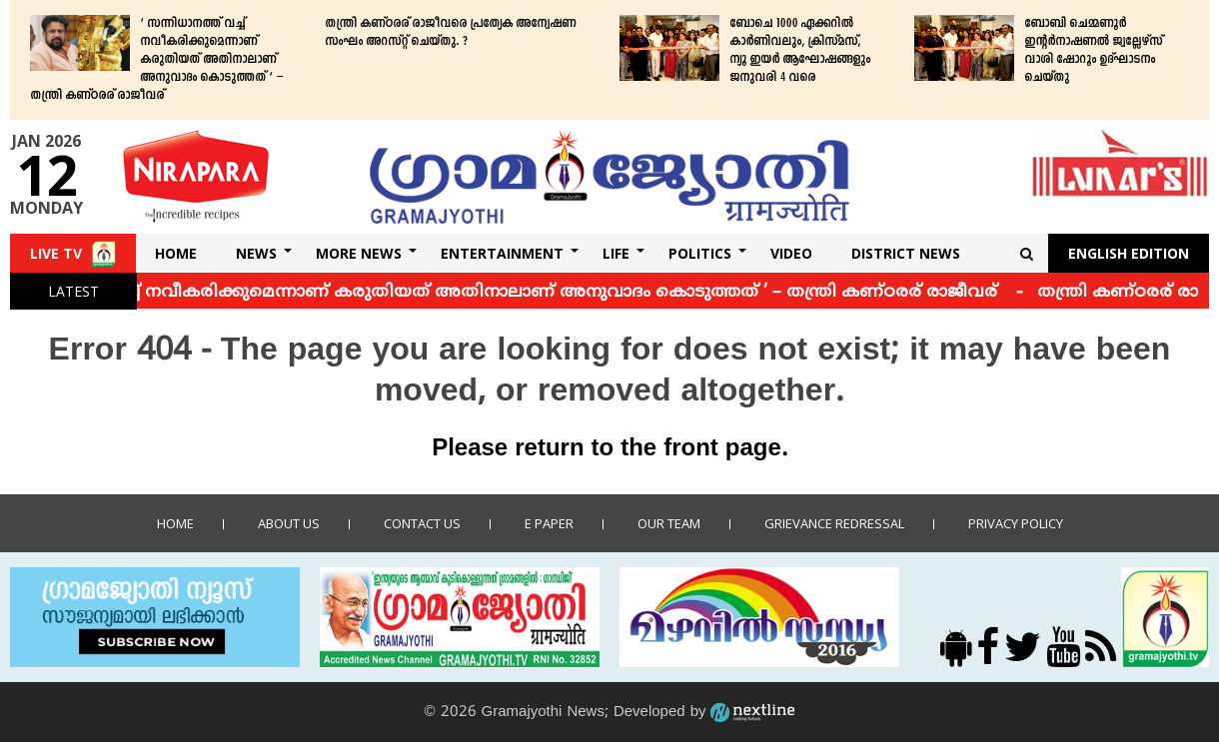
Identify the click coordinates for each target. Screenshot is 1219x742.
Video (791, 253)
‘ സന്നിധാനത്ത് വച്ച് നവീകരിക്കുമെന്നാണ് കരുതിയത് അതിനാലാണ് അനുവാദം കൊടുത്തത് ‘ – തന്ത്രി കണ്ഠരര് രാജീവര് (156, 60)
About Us (289, 523)
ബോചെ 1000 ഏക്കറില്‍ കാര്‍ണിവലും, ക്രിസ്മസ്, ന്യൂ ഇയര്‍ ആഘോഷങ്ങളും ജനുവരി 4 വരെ (799, 51)
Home (176, 253)
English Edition (1128, 253)
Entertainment (502, 253)
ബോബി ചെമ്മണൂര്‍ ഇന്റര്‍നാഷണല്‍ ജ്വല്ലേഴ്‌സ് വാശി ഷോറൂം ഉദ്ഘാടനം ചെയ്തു (1093, 51)
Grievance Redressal (834, 523)
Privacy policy (1015, 523)
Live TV (56, 253)
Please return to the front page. (609, 449)
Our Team (668, 523)
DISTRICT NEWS (905, 253)
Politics (699, 253)
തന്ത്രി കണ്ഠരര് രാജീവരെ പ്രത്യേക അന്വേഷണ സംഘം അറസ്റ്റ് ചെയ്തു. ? (450, 33)
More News (359, 253)
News (256, 253)
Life (616, 253)
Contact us (422, 523)
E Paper (549, 523)
